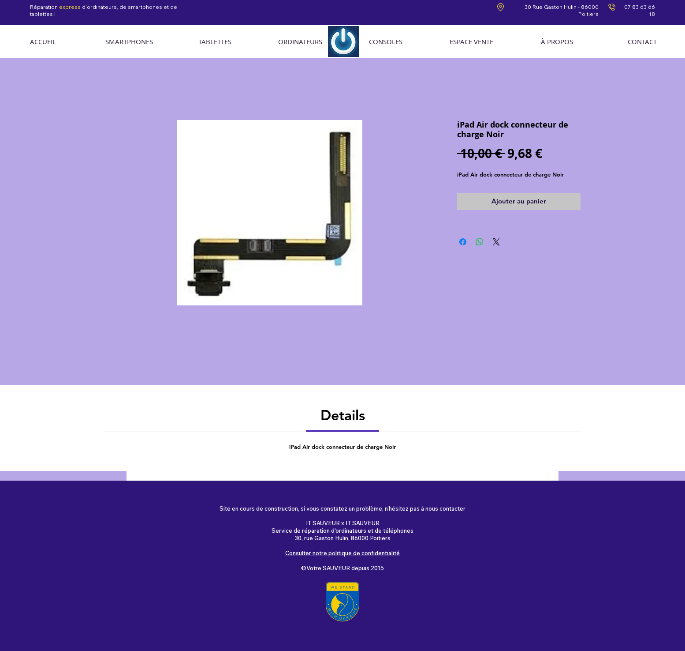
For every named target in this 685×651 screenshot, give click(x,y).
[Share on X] (496, 242)
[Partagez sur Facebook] (463, 242)
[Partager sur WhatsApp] (479, 242)
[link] (342, 415)
